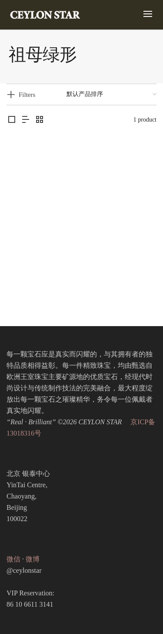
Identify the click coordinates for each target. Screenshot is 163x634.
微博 (33, 559)
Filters (27, 94)
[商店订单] (111, 94)
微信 (13, 559)
